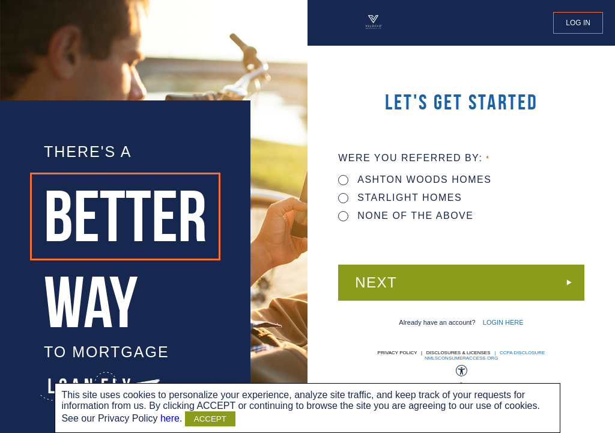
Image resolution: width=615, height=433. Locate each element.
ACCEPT (210, 418)
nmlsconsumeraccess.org (461, 358)
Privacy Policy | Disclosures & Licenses (434, 352)
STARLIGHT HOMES (400, 197)
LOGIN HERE (503, 322)
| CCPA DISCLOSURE (518, 352)
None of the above (405, 215)
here (170, 418)
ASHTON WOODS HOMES (414, 179)
